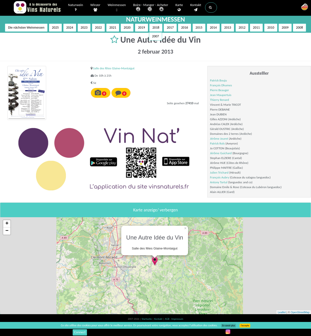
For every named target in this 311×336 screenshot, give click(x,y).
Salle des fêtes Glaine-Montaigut (114, 68)
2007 (155, 36)
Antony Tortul (218, 182)
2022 (98, 27)
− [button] (7, 231)
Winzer (95, 7)
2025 (55, 27)
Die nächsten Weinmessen (26, 27)
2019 (141, 27)
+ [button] (7, 223)
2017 (170, 27)
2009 (285, 27)
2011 (256, 27)
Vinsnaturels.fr (37, 7)
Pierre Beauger (219, 90)
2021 (112, 27)
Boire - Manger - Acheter (150, 8)
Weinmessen (117, 7)
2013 (227, 27)
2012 (242, 27)
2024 (69, 27)
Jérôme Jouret (219, 138)
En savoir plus (228, 325)
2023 (84, 27)
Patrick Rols (217, 143)
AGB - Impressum (174, 318)
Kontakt (195, 7)
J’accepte (245, 325)
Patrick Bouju (218, 80)
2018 (155, 27)
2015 (199, 27)
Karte (179, 7)
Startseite (147, 318)
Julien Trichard (219, 172)
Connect (80, 332)
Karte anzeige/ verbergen (155, 210)
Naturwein (75, 7)
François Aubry (219, 177)
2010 (270, 27)
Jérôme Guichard (221, 153)
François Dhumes (221, 85)
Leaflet (282, 312)
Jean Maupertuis (220, 95)
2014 (213, 27)
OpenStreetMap (300, 312)
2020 (127, 27)
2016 (184, 27)
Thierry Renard (219, 100)
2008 (299, 27)
